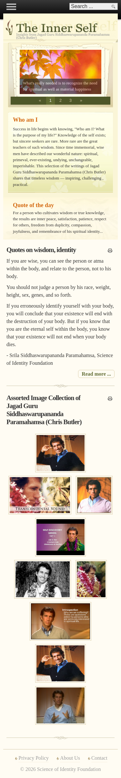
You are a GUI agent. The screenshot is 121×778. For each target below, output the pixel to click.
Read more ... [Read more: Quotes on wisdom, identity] (96, 374)
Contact (99, 758)
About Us (70, 758)
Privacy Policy (33, 758)
